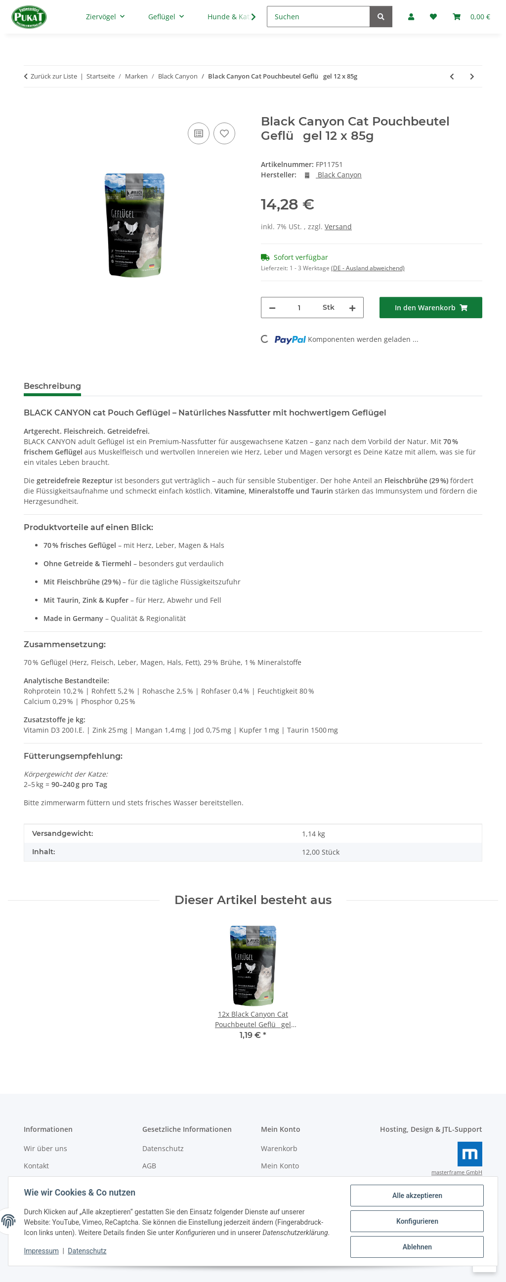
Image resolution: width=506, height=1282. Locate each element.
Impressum (41, 1251)
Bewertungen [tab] (125, 386)
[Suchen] (318, 16)
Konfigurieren (417, 1221)
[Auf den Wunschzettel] (224, 133)
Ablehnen (416, 1247)
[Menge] (299, 307)
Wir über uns (45, 1148)
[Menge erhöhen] (352, 307)
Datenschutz (87, 1251)
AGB (149, 1165)
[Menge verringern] (272, 307)
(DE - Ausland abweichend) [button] (368, 268)
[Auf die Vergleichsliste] (199, 133)
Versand (338, 226)
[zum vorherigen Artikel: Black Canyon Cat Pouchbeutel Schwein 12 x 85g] (452, 76)
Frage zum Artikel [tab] (206, 386)
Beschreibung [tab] (52, 386)
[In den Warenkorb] (32, 109)
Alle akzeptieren (417, 1195)
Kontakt (36, 1165)
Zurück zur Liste (54, 76)
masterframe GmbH (456, 1172)
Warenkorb (279, 1148)
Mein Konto (280, 1165)
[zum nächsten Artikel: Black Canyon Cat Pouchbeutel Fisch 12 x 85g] (472, 76)
